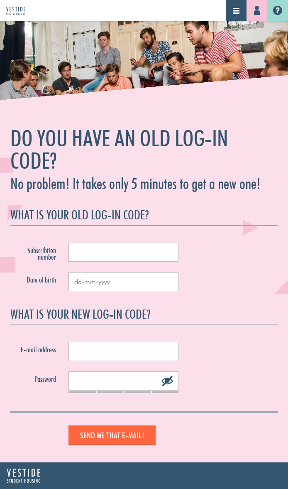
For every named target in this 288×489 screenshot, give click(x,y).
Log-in (257, 10)
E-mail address (38, 349)
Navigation (236, 10)
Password (45, 379)
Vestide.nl (277, 10)
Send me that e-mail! (112, 435)
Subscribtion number (41, 253)
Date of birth (41, 280)
